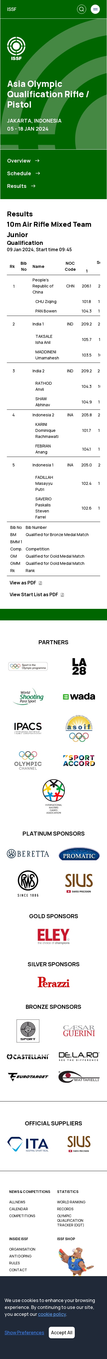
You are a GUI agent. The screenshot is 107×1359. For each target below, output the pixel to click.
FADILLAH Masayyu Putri (44, 483)
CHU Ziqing (45, 301)
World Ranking (71, 1202)
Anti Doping (20, 1256)
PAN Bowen (46, 311)
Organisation (22, 1249)
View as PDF (26, 583)
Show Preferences (24, 1332)
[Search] (81, 9)
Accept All (61, 1332)
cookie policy (52, 1314)
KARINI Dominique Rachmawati (46, 430)
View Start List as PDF (37, 594)
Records (65, 1209)
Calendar (18, 1209)
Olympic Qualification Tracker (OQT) (70, 1221)
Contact (18, 1270)
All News (17, 1202)
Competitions (22, 1216)
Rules (14, 1263)
